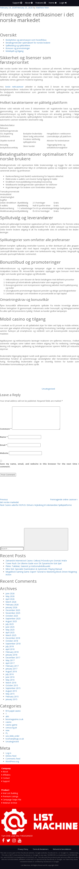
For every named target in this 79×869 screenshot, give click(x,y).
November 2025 (13, 613)
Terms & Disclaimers (40, 849)
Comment (6, 429)
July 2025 (10, 624)
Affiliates (5, 774)
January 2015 (11, 699)
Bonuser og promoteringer (18, 48)
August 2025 (11, 621)
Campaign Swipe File (11, 799)
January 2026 (11, 607)
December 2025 (13, 610)
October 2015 (12, 685)
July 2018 (10, 646)
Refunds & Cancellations (62, 849)
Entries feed (11, 756)
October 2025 (12, 615)
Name (4, 437)
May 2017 (10, 660)
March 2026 (11, 602)
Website (4, 453)
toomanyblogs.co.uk (15, 738)
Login (63, 2)
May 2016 (10, 679)
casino (8, 722)
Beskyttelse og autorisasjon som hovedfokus (26, 40)
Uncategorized (48, 388)
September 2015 (13, 688)
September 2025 (13, 618)
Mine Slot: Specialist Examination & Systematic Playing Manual (34, 569)
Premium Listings (9, 796)
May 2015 (10, 693)
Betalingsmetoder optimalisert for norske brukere (28, 42)
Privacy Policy (23, 849)
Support (17, 2)
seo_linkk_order (12, 736)
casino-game (11, 724)
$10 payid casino (13, 711)
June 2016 (10, 677)
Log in (8, 753)
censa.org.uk (11, 727)
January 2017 (11, 668)
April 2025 (10, 632)
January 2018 (11, 654)
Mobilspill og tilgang (14, 51)
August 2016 (11, 671)
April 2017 (10, 663)
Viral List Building (9, 793)
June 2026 (10, 593)
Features (40, 2)
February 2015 (12, 696)
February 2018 (12, 652)
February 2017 (12, 666)
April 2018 (10, 649)
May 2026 (10, 596)
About (29, 2)
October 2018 (12, 640)
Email (3, 445)
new (7, 730)
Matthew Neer (42, 7)
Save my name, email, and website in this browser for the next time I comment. (39, 465)
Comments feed (13, 758)
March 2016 (11, 682)
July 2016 (10, 674)
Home (53, 2)
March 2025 (11, 635)
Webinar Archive (9, 802)
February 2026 (12, 604)
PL (7, 733)
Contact (5, 778)
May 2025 (10, 629)
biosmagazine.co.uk (14, 719)
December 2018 (13, 638)
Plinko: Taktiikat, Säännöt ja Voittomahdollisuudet (28, 566)
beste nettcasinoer (14, 86)
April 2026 (10, 599)
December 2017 (13, 657)
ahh (7, 716)
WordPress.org (12, 761)
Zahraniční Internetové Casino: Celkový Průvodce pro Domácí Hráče (36, 560)
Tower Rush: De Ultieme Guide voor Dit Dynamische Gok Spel (33, 563)
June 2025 (10, 627)
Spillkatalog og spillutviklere (18, 45)
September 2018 (13, 643)
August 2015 (11, 691)
